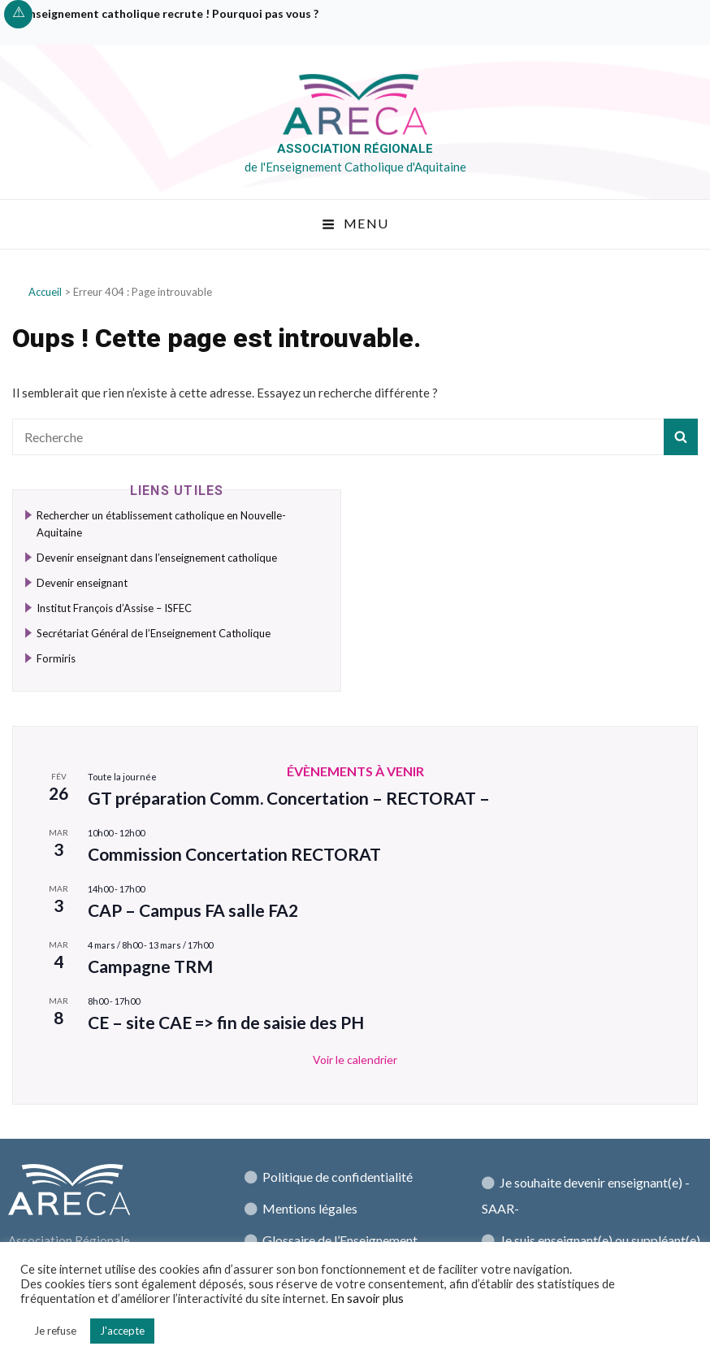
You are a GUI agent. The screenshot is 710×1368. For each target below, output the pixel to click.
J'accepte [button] (122, 1330)
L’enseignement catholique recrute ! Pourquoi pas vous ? (167, 13)
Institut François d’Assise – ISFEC (114, 608)
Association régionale (355, 148)
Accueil (45, 291)
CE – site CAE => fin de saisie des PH (226, 1022)
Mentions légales (309, 1208)
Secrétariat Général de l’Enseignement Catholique (154, 633)
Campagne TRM (150, 966)
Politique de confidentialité (337, 1176)
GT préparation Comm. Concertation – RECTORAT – (289, 798)
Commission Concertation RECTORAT (234, 854)
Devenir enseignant (82, 582)
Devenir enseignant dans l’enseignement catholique (157, 557)
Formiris (56, 658)
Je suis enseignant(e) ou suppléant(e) (600, 1240)
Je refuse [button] (55, 1330)
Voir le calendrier (355, 1059)
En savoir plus (367, 1298)
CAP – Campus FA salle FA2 (193, 910)
